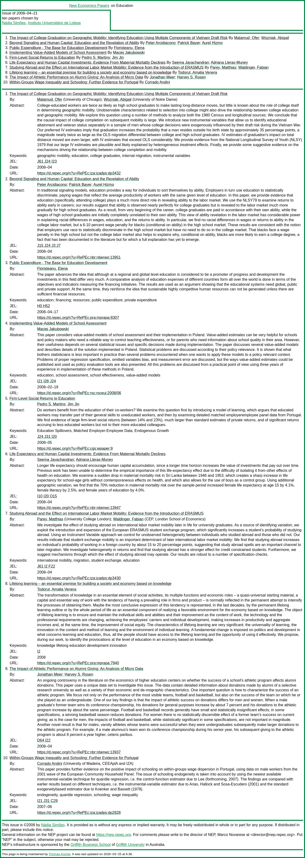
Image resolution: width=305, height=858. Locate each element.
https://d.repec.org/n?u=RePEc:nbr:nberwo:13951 (79, 257)
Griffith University (130, 845)
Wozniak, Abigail (275, 38)
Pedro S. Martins (96, 57)
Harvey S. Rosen (191, 77)
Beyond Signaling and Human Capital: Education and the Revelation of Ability (74, 43)
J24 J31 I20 (47, 437)
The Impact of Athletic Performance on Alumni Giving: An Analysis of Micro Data (76, 77)
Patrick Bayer (189, 43)
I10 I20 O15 (47, 496)
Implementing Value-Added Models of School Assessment (58, 52)
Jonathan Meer (162, 77)
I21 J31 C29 (47, 801)
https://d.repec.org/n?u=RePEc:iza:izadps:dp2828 (79, 813)
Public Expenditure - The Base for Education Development (58, 48)
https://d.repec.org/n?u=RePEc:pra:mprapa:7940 (78, 663)
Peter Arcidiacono (160, 43)
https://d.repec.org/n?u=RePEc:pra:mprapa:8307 (78, 318)
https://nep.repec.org (113, 835)
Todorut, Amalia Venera (197, 72)
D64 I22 (43, 740)
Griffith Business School (91, 845)
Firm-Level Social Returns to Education (42, 57)
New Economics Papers (89, 6)
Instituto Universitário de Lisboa (54, 23)
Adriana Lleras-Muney (229, 62)
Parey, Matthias (223, 67)
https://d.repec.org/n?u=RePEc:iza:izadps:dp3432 (79, 173)
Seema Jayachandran (190, 62)
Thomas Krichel (59, 854)
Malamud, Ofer (246, 38)
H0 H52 (43, 306)
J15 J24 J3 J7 (49, 245)
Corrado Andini (157, 82)
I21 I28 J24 (46, 381)
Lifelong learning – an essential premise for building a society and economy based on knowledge (90, 72)
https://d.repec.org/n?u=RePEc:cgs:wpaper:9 (75, 448)
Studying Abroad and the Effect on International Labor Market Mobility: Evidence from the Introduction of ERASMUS (106, 67)
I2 (38, 651)
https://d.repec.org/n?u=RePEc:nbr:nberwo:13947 (79, 508)
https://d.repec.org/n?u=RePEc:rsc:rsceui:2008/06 (79, 393)
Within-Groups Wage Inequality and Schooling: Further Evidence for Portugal (74, 82)
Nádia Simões (14, 23)
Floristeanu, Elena (129, 48)
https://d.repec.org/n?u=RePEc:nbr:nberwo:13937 (79, 752)
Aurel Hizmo (212, 43)
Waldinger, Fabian (253, 67)
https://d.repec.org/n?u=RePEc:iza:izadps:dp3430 (79, 578)
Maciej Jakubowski (128, 52)
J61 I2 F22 (46, 566)
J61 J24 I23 (47, 161)
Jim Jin (118, 57)
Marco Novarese (231, 835)
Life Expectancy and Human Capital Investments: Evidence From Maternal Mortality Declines (87, 62)
